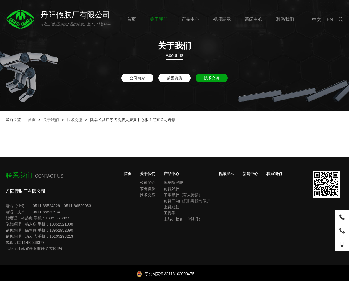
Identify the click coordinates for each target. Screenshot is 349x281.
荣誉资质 (174, 78)
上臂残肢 (171, 207)
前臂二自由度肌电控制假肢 (187, 201)
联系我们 (285, 19)
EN (330, 19)
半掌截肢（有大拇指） (183, 195)
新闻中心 (253, 19)
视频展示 (222, 19)
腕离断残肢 (173, 182)
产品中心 (190, 19)
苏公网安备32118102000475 (165, 274)
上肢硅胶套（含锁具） (183, 219)
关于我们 (159, 19)
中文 (316, 19)
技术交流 (211, 78)
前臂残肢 (171, 188)
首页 (131, 19)
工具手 (169, 213)
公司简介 (137, 78)
